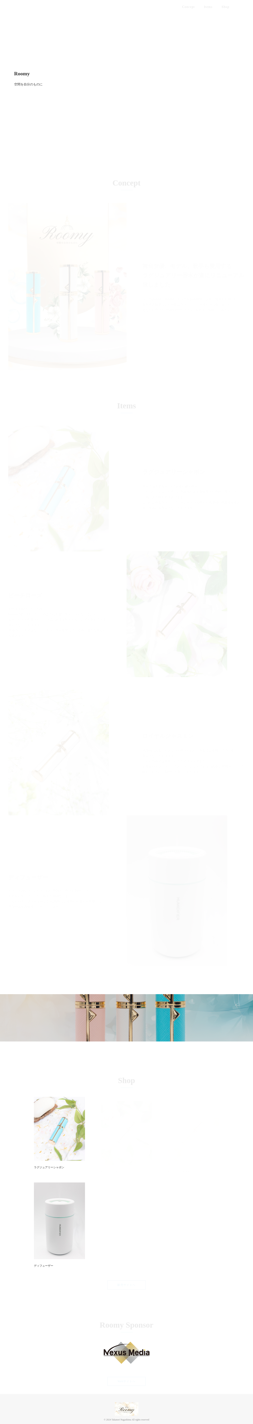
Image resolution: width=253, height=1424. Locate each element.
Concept (188, 6)
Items (208, 6)
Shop (225, 6)
